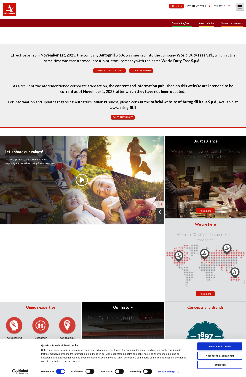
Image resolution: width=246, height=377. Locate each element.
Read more (205, 210)
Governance (187, 15)
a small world (30, 23)
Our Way (142, 15)
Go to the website (141, 70)
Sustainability (163, 15)
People (238, 15)
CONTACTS (176, 6)
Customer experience (232, 23)
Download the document (109, 70)
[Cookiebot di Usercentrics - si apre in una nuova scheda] (20, 371)
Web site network (196, 6)
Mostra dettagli (166, 370)
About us (124, 15)
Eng (236, 6)
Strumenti (219, 6)
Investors (208, 15)
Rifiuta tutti (220, 364)
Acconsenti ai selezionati (220, 355)
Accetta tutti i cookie (219, 345)
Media (224, 15)
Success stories (206, 23)
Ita (240, 6)
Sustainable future (182, 23)
